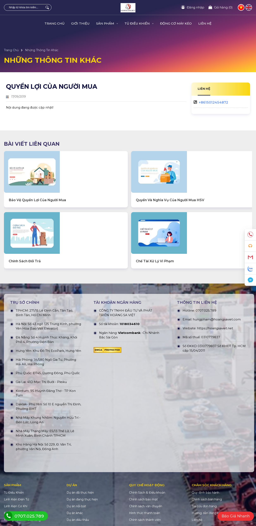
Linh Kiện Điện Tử (16, 471)
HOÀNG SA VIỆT (73, 513)
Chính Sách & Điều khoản (147, 464)
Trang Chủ (54, 23)
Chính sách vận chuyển (145, 478)
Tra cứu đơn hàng (204, 478)
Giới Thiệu (80, 23)
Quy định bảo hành (205, 464)
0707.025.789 (206, 282)
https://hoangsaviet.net (215, 300)
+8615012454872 (213, 102)
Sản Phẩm (107, 23)
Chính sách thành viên (145, 491)
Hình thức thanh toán (144, 485)
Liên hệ (205, 23)
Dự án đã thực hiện (80, 464)
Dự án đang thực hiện (82, 471)
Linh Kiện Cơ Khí (15, 478)
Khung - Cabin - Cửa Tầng (22, 491)
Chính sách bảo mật (143, 471)
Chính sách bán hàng (207, 471)
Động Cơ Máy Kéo (176, 23)
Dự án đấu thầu (78, 491)
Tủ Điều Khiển (138, 23)
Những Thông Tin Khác (41, 50)
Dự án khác (75, 485)
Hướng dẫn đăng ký (206, 485)
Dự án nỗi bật (76, 478)
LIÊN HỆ (204, 89)
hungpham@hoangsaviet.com (217, 291)
